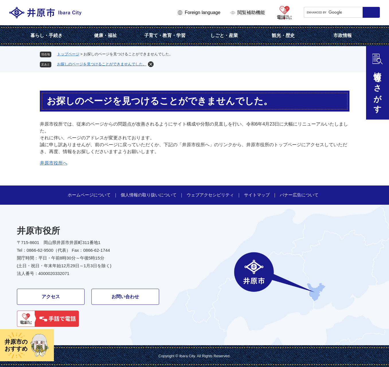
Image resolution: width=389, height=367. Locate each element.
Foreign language (202, 12)
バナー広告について (299, 194)
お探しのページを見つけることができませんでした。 (101, 64)
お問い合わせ (125, 296)
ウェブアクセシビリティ (210, 194)
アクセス (51, 296)
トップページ (68, 54)
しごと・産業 (224, 35)
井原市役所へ (53, 163)
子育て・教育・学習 (164, 35)
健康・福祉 (105, 35)
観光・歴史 (283, 35)
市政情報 (342, 35)
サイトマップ (257, 194)
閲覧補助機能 (251, 12)
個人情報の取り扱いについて (149, 194)
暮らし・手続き (46, 35)
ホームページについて (89, 194)
